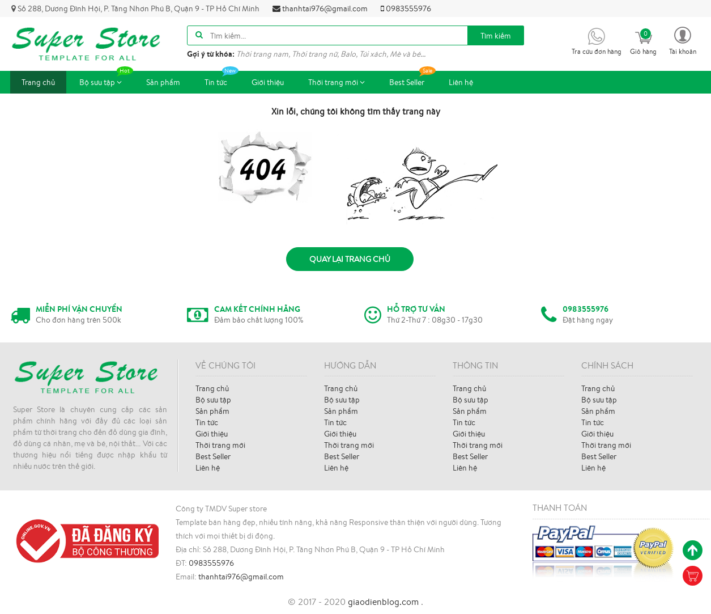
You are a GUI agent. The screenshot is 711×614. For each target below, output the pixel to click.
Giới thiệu (268, 82)
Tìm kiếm (495, 36)
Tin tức (222, 79)
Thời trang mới (336, 82)
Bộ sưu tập (106, 79)
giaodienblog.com (384, 601)
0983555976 (406, 8)
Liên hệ (461, 82)
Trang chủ (38, 82)
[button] (683, 40)
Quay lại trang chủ (349, 259)
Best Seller (412, 79)
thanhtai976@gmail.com (320, 8)
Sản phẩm (163, 82)
